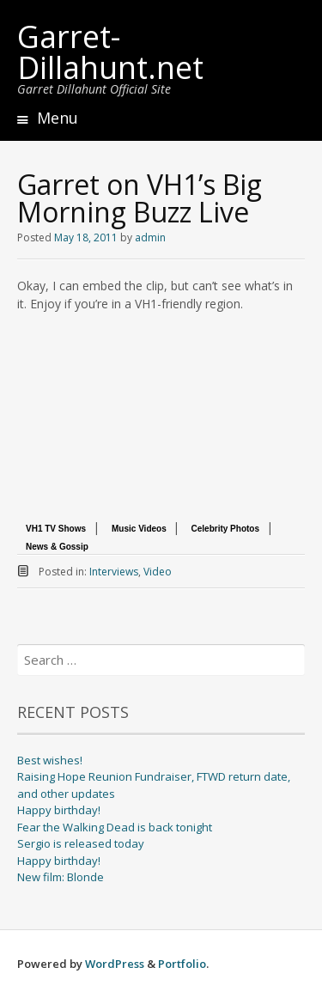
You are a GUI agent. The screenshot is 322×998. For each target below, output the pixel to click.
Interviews (113, 571)
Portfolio (182, 963)
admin (150, 237)
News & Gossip (57, 546)
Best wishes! (49, 760)
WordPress (114, 963)
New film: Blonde (60, 877)
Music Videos (140, 528)
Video (157, 571)
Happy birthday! (58, 810)
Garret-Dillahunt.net (110, 51)
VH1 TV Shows (56, 528)
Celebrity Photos (225, 528)
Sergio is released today (80, 843)
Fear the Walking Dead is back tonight (114, 827)
